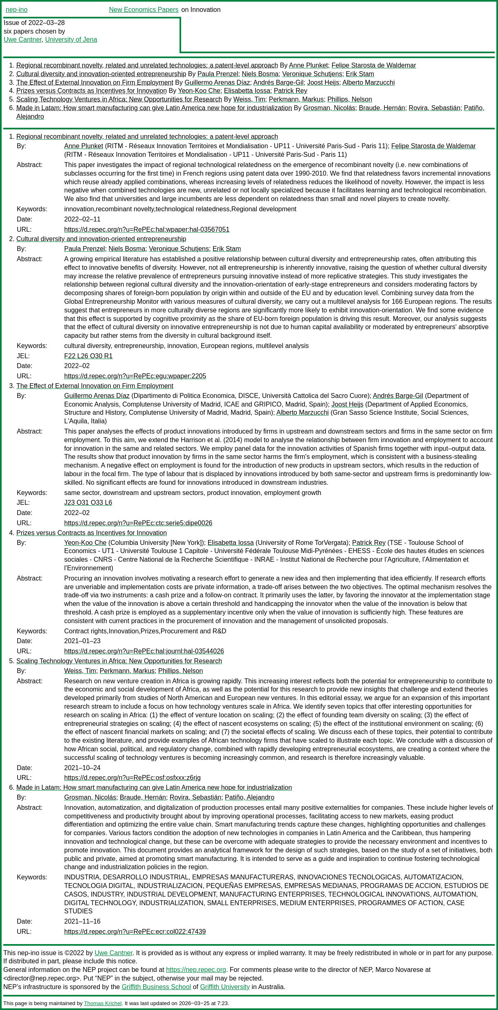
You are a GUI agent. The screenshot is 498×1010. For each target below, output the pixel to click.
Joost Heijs (323, 82)
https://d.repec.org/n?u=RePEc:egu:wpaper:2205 (135, 376)
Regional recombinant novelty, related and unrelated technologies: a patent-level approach (147, 65)
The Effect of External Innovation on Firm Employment (94, 82)
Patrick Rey (290, 90)
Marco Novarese (399, 969)
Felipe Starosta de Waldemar (374, 65)
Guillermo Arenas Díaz (217, 82)
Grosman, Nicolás (329, 107)
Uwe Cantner (23, 39)
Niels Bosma (260, 73)
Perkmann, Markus (296, 99)
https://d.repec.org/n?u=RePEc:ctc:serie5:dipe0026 (138, 523)
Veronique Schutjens (312, 73)
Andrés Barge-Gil (278, 82)
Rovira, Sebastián (434, 107)
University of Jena (71, 39)
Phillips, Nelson (350, 99)
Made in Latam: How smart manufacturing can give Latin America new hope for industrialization (154, 107)
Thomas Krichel (102, 1003)
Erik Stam (360, 73)
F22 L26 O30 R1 (88, 355)
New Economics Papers (144, 9)
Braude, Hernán (382, 107)
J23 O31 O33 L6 (88, 502)
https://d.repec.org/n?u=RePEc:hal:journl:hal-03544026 (144, 651)
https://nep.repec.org (196, 969)
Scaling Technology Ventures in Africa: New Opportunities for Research (119, 99)
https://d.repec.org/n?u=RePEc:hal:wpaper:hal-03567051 (146, 229)
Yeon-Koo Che (199, 90)
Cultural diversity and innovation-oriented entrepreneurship (101, 73)
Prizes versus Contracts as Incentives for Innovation (91, 90)
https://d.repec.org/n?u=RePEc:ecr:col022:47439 (135, 931)
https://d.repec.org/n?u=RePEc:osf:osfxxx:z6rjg (132, 777)
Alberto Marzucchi (368, 82)
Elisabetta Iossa (247, 90)
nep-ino (16, 9)
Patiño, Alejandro (249, 797)
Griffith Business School (156, 986)
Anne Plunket (308, 65)
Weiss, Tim (249, 99)
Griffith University (225, 986)
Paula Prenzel (217, 73)
